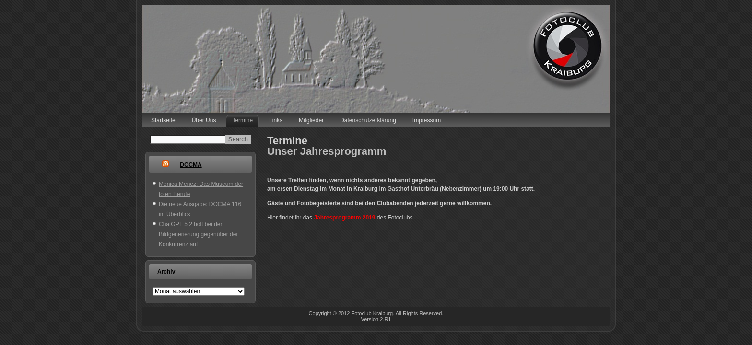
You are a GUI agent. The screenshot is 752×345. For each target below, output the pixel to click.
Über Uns (204, 120)
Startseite (163, 120)
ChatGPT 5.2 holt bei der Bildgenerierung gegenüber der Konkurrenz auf (198, 234)
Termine (242, 120)
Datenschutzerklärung (368, 120)
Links (275, 120)
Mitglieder (311, 120)
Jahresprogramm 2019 (344, 217)
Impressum (426, 120)
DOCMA (190, 164)
